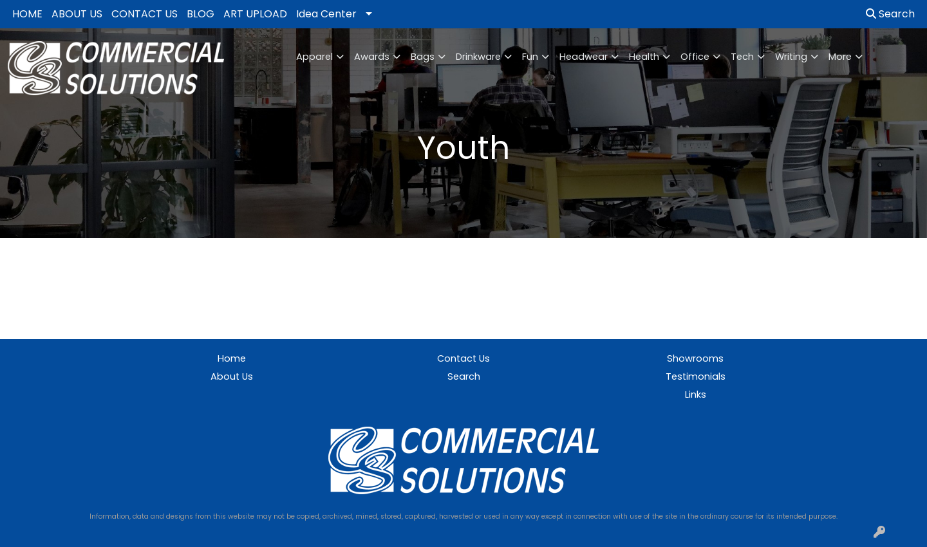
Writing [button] (791, 56)
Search (890, 13)
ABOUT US (77, 13)
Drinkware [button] (478, 56)
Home (232, 358)
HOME (27, 13)
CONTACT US (144, 13)
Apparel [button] (314, 56)
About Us (232, 376)
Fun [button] (530, 56)
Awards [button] (371, 56)
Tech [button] (742, 56)
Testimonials (696, 376)
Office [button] (694, 56)
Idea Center (326, 13)
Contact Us (463, 358)
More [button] (840, 56)
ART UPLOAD (255, 13)
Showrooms (695, 358)
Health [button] (644, 56)
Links (695, 394)
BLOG (200, 13)
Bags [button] (423, 56)
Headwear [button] (583, 56)
